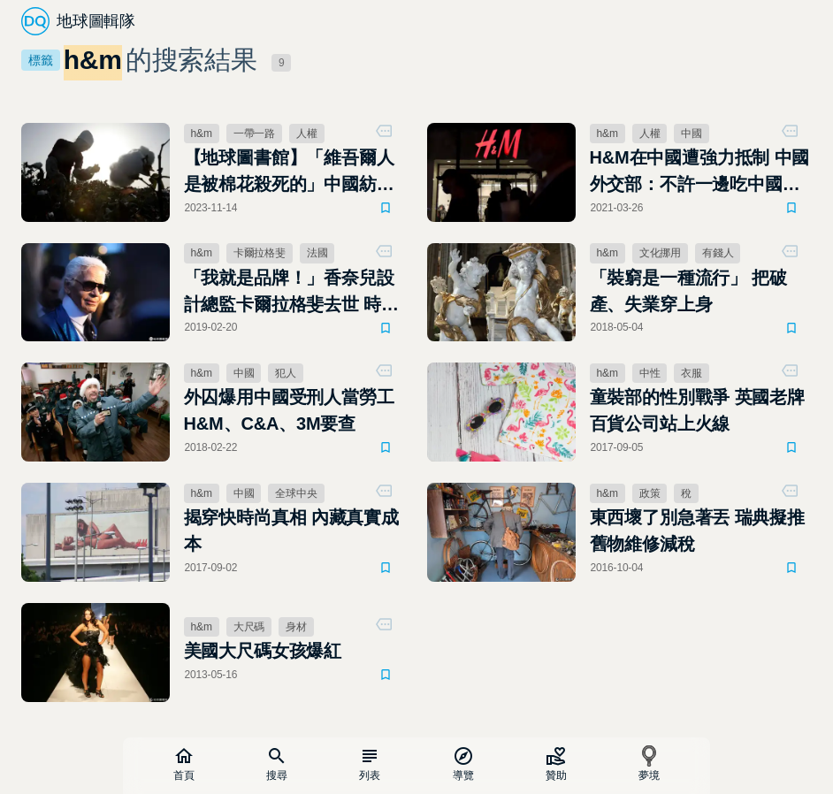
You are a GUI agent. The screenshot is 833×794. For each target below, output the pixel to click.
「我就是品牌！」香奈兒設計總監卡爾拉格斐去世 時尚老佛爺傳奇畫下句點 (291, 292)
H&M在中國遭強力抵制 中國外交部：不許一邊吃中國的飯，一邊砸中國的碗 (700, 172)
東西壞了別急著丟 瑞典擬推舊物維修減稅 (697, 531)
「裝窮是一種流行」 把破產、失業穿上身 (688, 291)
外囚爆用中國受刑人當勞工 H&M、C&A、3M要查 (289, 410)
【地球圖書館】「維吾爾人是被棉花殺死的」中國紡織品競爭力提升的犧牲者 (289, 172)
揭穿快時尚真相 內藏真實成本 (291, 531)
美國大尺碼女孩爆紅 (262, 650)
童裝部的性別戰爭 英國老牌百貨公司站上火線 (697, 410)
